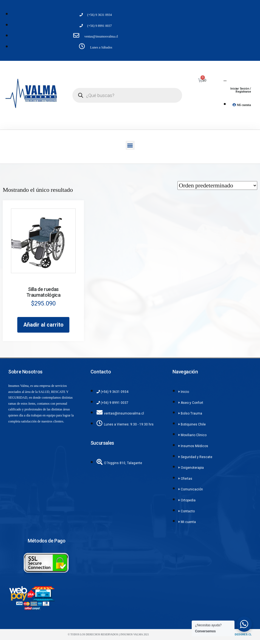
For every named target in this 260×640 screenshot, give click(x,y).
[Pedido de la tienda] (217, 185)
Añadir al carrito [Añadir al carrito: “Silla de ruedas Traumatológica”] (43, 325)
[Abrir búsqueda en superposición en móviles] (127, 95)
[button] (130, 145)
